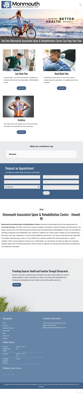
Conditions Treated (8, 328)
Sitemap (5, 338)
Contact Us (6, 336)
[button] (6, 159)
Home (4, 323)
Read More (17, 284)
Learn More (21, 88)
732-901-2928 (52, 325)
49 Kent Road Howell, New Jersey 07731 (54, 323)
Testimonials (6, 330)
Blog (4, 333)
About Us (5, 325)
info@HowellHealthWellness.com (56, 327)
